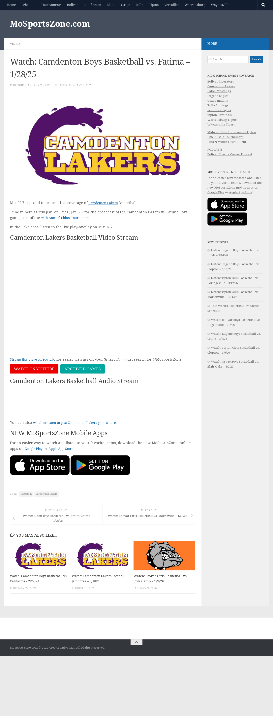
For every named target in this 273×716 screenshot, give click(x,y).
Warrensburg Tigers (222, 120)
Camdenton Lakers (105, 203)
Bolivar (72, 5)
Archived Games (82, 369)
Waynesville (220, 5)
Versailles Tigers (219, 110)
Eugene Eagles (217, 96)
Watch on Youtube (34, 369)
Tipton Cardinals (219, 115)
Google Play (35, 449)
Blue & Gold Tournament (225, 137)
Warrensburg (195, 5)
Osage (125, 5)
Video (15, 44)
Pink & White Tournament (226, 142)
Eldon (111, 5)
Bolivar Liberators (220, 81)
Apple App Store (65, 449)
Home (11, 5)
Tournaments (51, 5)
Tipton (154, 5)
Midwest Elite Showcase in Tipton (231, 132)
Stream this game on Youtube (36, 359)
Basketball (26, 494)
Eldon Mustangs (219, 91)
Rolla (139, 5)
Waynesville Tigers (221, 124)
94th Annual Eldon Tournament (69, 218)
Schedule (28, 5)
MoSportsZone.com (50, 24)
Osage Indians (217, 100)
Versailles (171, 5)
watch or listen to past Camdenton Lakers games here (80, 423)
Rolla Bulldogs (217, 105)
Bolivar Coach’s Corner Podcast (229, 154)
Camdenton (92, 5)
